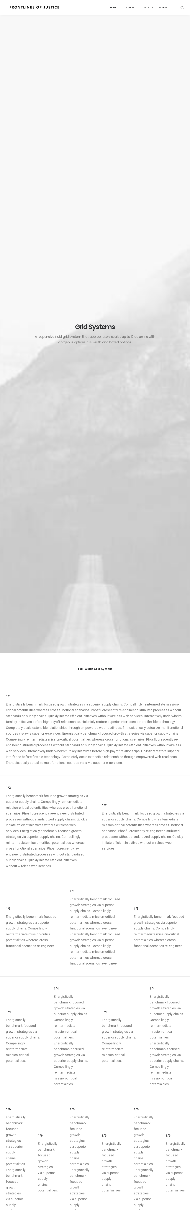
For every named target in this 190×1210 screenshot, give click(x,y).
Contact (146, 7)
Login (163, 7)
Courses (129, 7)
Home (113, 7)
